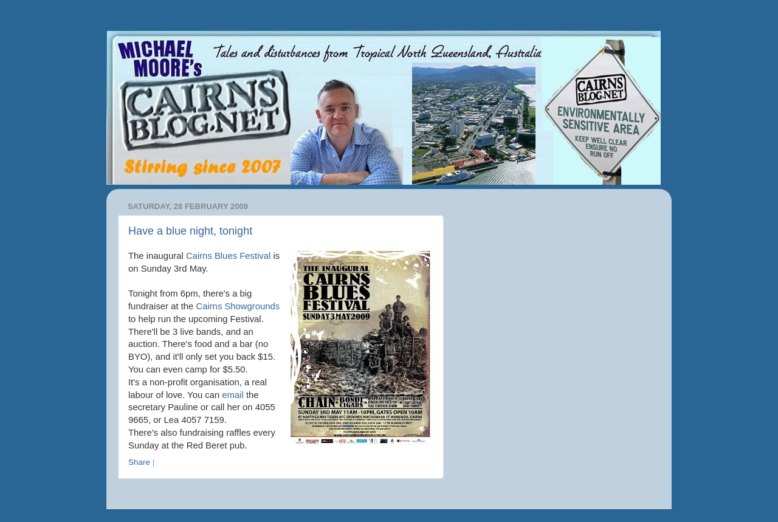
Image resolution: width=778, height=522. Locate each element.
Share (139, 462)
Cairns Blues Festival (228, 256)
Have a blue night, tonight (190, 231)
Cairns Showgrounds (238, 306)
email (232, 395)
